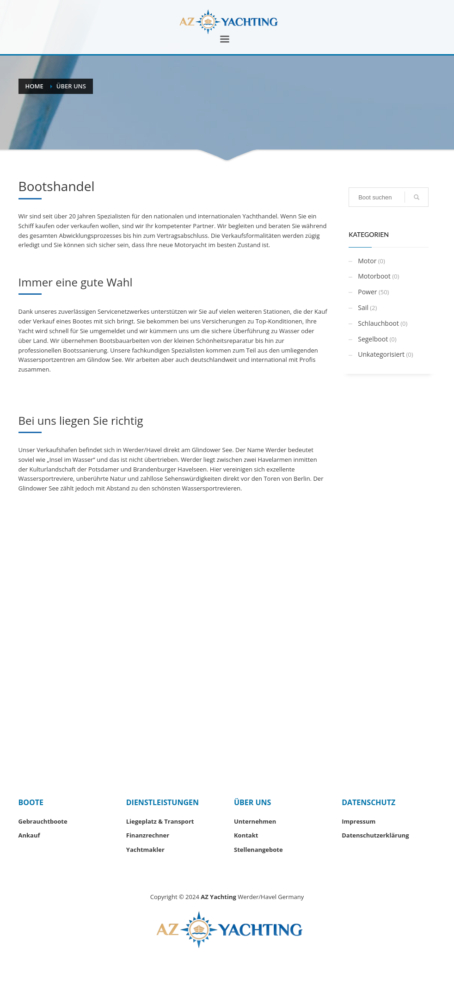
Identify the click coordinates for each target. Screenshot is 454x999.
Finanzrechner (147, 835)
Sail (363, 307)
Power (367, 291)
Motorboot (374, 276)
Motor (367, 260)
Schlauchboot (378, 323)
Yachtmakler (145, 849)
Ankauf (29, 835)
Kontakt (246, 835)
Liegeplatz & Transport (160, 821)
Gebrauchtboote (42, 821)
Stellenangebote (258, 849)
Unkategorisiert (381, 354)
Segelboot (373, 339)
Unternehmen (255, 821)
